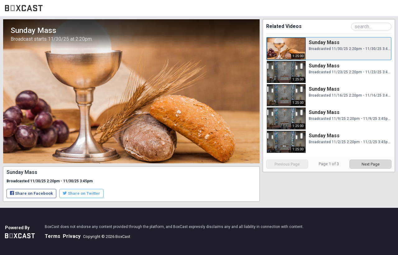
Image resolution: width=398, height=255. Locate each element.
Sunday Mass (324, 42)
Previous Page (287, 164)
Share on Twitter (81, 193)
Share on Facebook (31, 193)
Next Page (371, 164)
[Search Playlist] (371, 26)
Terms (52, 236)
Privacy (72, 236)
